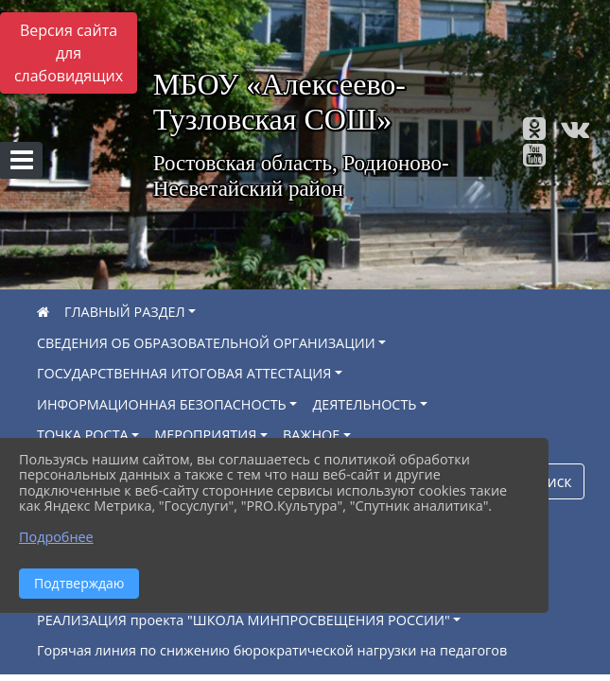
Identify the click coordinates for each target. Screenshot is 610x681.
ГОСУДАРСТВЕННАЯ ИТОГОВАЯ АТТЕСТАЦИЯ (184, 373)
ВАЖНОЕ (311, 435)
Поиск (549, 481)
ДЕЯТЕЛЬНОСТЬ (364, 404)
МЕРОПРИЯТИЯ (205, 435)
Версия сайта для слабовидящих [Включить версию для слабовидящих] (68, 53)
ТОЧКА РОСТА (83, 435)
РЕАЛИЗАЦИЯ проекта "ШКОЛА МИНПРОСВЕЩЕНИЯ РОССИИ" (243, 620)
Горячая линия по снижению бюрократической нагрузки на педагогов (272, 650)
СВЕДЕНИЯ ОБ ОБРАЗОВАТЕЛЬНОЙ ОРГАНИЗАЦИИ (206, 343)
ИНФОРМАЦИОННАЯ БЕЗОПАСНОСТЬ (162, 404)
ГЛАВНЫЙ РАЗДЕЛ (124, 312)
